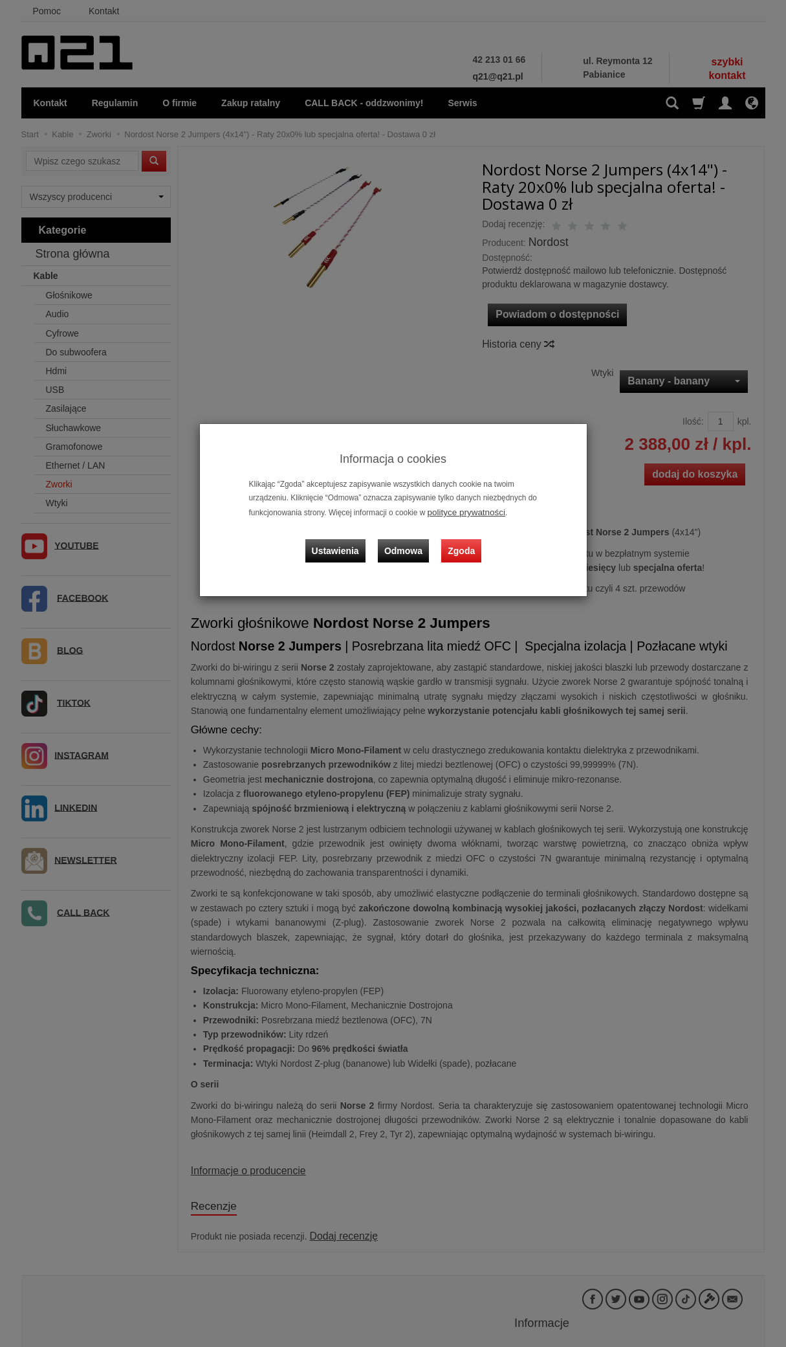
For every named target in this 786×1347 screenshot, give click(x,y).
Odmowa (407, 540)
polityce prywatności (462, 511)
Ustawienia (343, 540)
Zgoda (458, 540)
